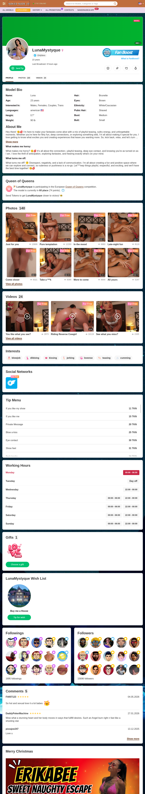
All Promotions (54, 10)
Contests (69, 10)
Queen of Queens (74, 187)
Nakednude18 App (86, 10)
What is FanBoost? (130, 58)
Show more (12, 142)
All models (8, 10)
